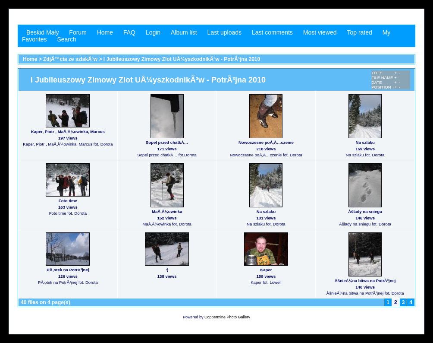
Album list (184, 32)
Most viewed (320, 32)
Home (105, 32)
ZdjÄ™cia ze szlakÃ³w (70, 59)
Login (153, 32)
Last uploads (224, 32)
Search (66, 39)
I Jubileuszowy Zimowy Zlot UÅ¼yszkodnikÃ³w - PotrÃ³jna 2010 (182, 59)
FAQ (129, 32)
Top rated (359, 32)
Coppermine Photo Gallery (227, 317)
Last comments (272, 32)
